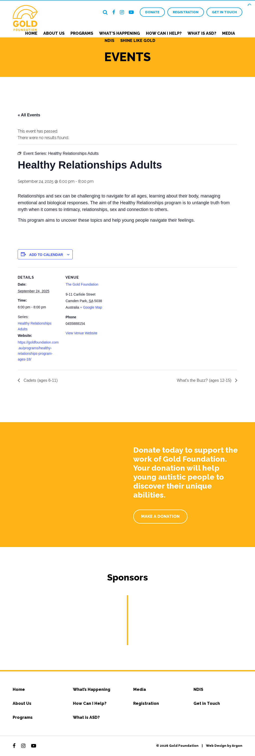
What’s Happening (119, 33)
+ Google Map (91, 307)
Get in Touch (224, 12)
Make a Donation (160, 516)
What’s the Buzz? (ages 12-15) (205, 380)
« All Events (29, 115)
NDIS (109, 40)
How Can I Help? (164, 33)
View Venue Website (81, 333)
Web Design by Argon (224, 746)
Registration (185, 12)
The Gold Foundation (81, 284)
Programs (81, 33)
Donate (152, 12)
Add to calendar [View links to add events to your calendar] (46, 255)
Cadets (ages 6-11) (40, 380)
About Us (53, 33)
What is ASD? (202, 33)
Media (228, 33)
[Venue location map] (139, 302)
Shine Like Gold (137, 40)
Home (31, 33)
